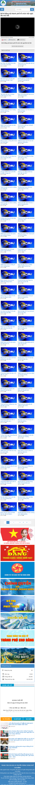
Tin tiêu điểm (6, 719)
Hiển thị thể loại (6, 50)
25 (23, 522)
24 (19, 522)
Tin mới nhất (17, 719)
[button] (17, 27)
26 (26, 522)
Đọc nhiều (29, 719)
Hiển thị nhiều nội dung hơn (17, 46)
